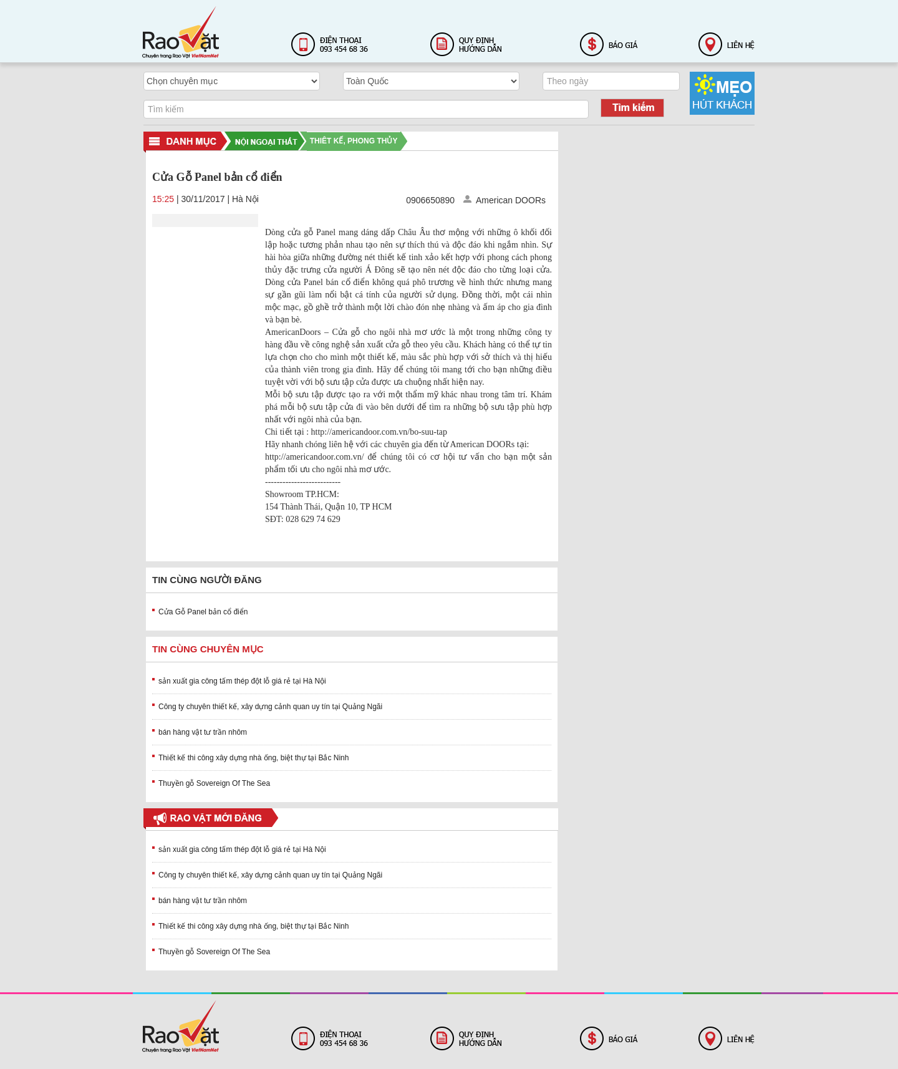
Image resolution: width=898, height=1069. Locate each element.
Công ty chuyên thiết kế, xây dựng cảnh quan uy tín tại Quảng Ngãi (270, 706)
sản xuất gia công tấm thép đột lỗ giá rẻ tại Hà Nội (242, 681)
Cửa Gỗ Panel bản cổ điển (203, 611)
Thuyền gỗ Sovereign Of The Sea (214, 783)
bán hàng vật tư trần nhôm (202, 732)
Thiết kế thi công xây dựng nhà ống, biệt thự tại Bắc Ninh (253, 757)
